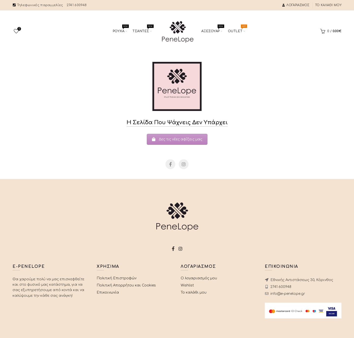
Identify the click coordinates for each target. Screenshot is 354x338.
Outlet (238, 29)
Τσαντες (144, 29)
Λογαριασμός (296, 5)
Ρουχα (121, 29)
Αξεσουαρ (213, 29)
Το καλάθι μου (328, 5)
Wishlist (18, 29)
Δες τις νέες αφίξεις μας (177, 139)
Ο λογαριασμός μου (199, 278)
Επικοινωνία (108, 292)
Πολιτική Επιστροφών (116, 278)
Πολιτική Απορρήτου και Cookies (126, 285)
